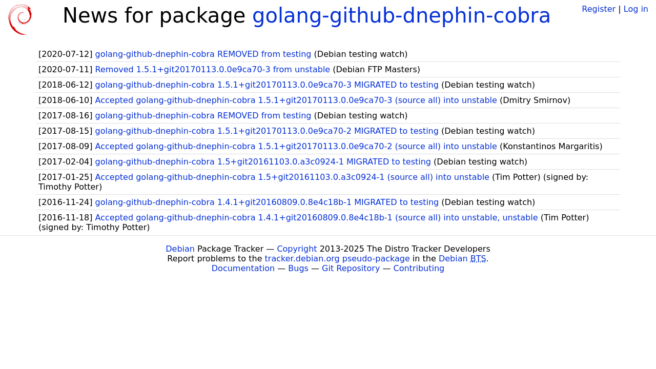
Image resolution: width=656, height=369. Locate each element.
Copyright (297, 249)
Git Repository (351, 268)
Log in (636, 9)
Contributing (419, 268)
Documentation (243, 268)
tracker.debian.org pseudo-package (337, 258)
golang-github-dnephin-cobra (401, 15)
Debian (180, 249)
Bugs (298, 268)
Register (599, 9)
